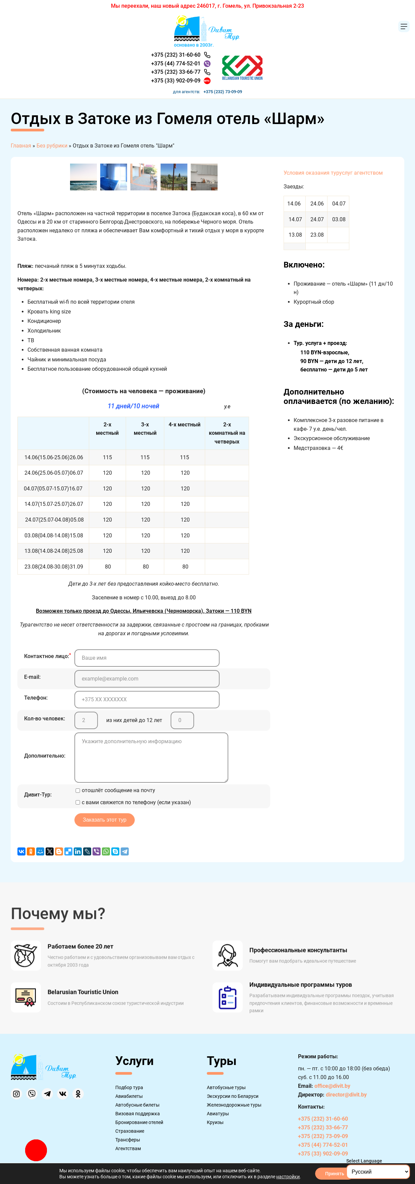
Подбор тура (129, 1087)
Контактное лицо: (47, 655)
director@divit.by (346, 1094)
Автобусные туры (226, 1087)
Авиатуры (218, 1113)
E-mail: (32, 677)
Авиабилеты (129, 1096)
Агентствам (128, 1148)
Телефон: (36, 698)
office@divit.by (332, 1086)
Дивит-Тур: (38, 794)
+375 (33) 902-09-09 (175, 80)
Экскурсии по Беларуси (232, 1096)
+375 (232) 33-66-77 (175, 72)
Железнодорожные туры (234, 1105)
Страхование (129, 1131)
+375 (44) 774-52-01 (175, 63)
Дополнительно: (44, 756)
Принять (334, 1173)
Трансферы (127, 1139)
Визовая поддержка (137, 1113)
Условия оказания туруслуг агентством (333, 173)
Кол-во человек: (44, 718)
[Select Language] (378, 1172)
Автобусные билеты (137, 1105)
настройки (288, 1176)
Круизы (215, 1122)
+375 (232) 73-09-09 (222, 91)
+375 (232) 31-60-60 (175, 55)
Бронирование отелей (139, 1122)
